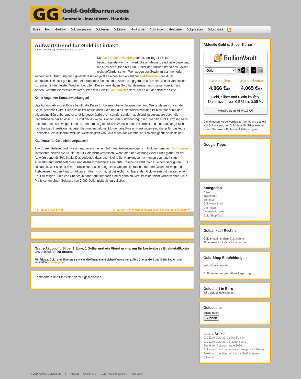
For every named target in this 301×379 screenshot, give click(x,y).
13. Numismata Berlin (50, 209)
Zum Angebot (56, 262)
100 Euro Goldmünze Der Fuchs (224, 337)
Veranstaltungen (214, 211)
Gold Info (60, 29)
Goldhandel (137, 29)
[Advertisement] (65, 63)
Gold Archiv (89, 373)
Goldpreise (175, 29)
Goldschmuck (216, 29)
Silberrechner (239, 242)
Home (36, 29)
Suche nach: (211, 312)
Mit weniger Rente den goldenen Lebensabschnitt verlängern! (150, 209)
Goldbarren (102, 29)
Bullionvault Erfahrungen (241, 129)
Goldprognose (195, 29)
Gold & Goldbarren (50, 373)
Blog (47, 29)
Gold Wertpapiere (81, 29)
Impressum (137, 373)
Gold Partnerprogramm (114, 373)
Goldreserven (150, 76)
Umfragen (210, 207)
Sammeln (209, 199)
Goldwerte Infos (213, 203)
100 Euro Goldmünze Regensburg (225, 341)
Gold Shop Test (213, 215)
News (207, 191)
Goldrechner (237, 238)
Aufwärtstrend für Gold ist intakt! (77, 45)
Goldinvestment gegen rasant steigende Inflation (234, 349)
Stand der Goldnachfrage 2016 (223, 345)
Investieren (210, 195)
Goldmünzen (157, 29)
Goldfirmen (120, 29)
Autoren (74, 373)
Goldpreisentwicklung (119, 58)
